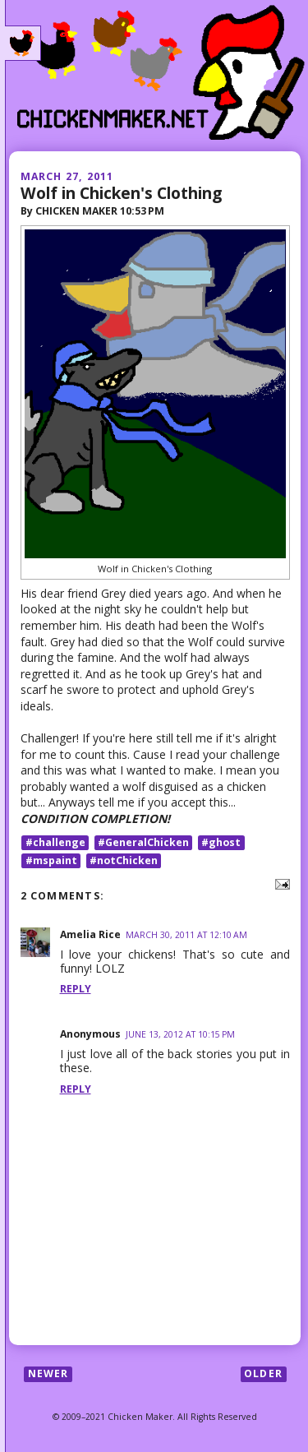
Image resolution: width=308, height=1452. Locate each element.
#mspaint (51, 860)
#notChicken (124, 860)
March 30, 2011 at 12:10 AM (186, 935)
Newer (48, 1373)
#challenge (55, 842)
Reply (75, 989)
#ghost (221, 842)
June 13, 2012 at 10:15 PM (180, 1034)
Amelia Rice (90, 934)
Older (263, 1373)
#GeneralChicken (143, 842)
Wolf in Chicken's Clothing (121, 193)
